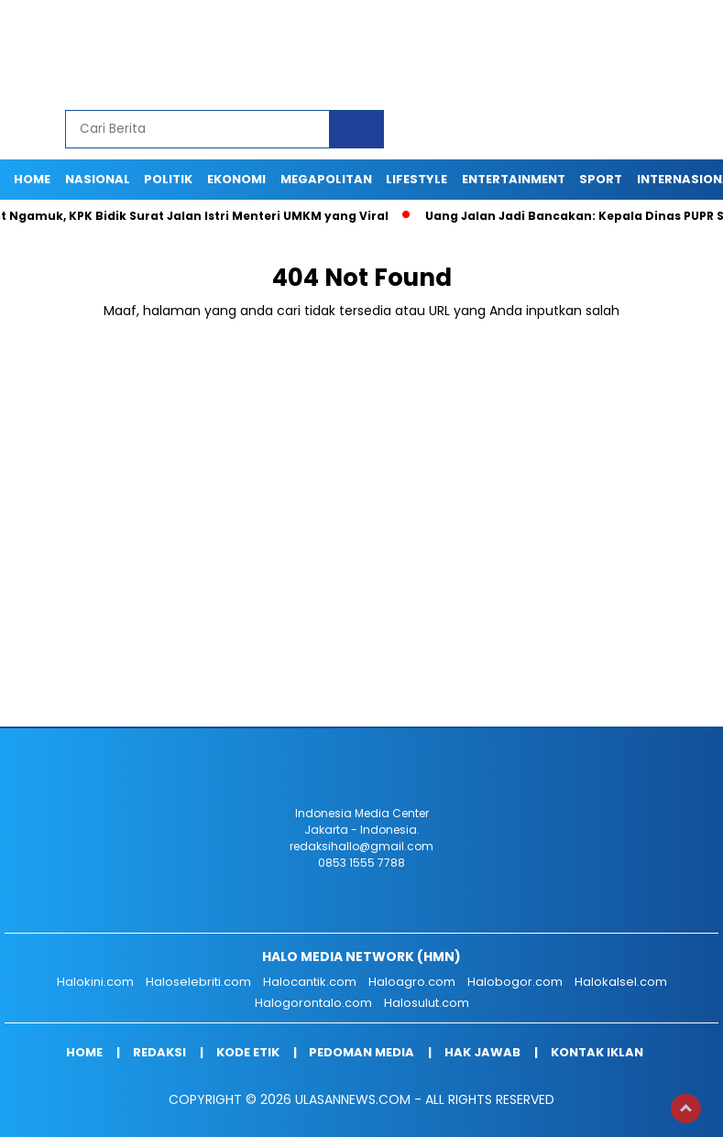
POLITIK (168, 179)
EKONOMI (236, 179)
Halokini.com (95, 981)
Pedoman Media (361, 1052)
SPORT (600, 179)
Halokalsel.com (621, 981)
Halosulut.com (426, 1002)
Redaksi (159, 1052)
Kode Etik (247, 1052)
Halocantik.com (309, 981)
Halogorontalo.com (313, 1002)
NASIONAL (97, 179)
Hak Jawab (482, 1052)
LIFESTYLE (416, 179)
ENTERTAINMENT (513, 179)
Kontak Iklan (597, 1052)
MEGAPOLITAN (326, 179)
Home (32, 179)
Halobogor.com (515, 981)
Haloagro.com (411, 981)
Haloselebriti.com (198, 981)
